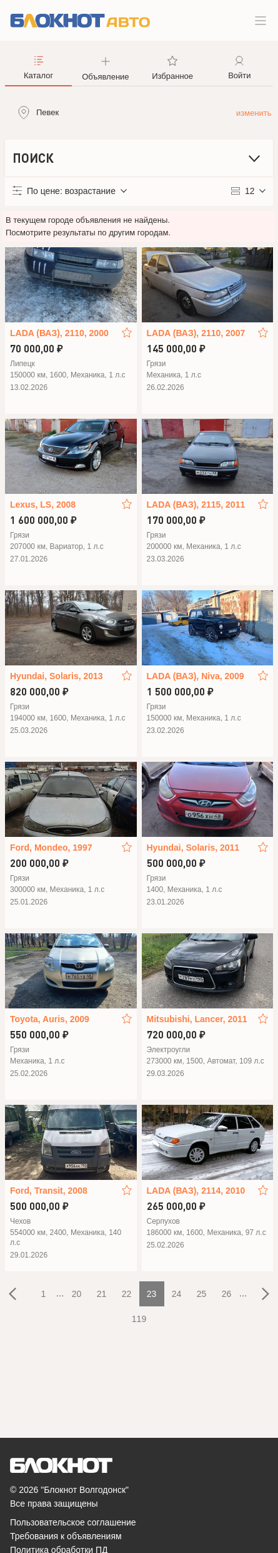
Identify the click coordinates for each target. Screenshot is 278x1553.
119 (139, 1319)
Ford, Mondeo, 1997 (51, 848)
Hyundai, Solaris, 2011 (193, 848)
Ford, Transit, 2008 (48, 1191)
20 (77, 1294)
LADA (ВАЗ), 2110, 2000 (59, 333)
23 (152, 1294)
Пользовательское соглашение (73, 1522)
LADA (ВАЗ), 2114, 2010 (196, 1191)
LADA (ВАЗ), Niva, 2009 (195, 676)
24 (177, 1294)
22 (127, 1294)
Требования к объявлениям (66, 1536)
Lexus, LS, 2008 (43, 505)
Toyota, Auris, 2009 (49, 1019)
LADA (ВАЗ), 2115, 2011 (196, 505)
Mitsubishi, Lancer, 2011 (197, 1019)
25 (202, 1294)
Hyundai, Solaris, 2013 (56, 676)
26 (227, 1294)
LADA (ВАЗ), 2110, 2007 (196, 333)
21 (102, 1294)
